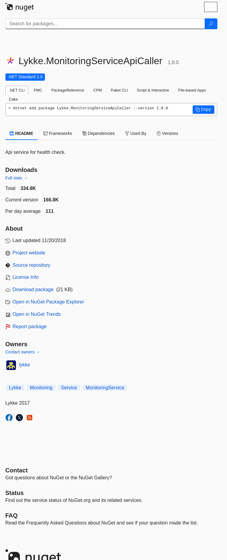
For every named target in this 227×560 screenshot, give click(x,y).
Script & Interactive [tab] (153, 90)
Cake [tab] (13, 99)
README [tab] (21, 133)
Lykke (15, 387)
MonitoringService (105, 387)
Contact (16, 470)
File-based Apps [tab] (192, 90)
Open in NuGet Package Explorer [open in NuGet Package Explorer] (48, 301)
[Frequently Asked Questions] (11, 515)
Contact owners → (22, 352)
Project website (29, 252)
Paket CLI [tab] (119, 90)
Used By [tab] (136, 133)
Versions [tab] (167, 133)
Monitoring (41, 387)
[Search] (211, 23)
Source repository (31, 265)
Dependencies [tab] (98, 133)
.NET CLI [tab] (17, 90)
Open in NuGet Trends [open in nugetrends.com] (37, 314)
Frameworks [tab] (57, 133)
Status (14, 493)
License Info (26, 277)
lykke (24, 364)
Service (69, 387)
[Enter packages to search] (105, 23)
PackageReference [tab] (67, 90)
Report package (30, 326)
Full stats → (16, 178)
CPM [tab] (97, 90)
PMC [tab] (38, 90)
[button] (203, 109)
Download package (33, 289)
